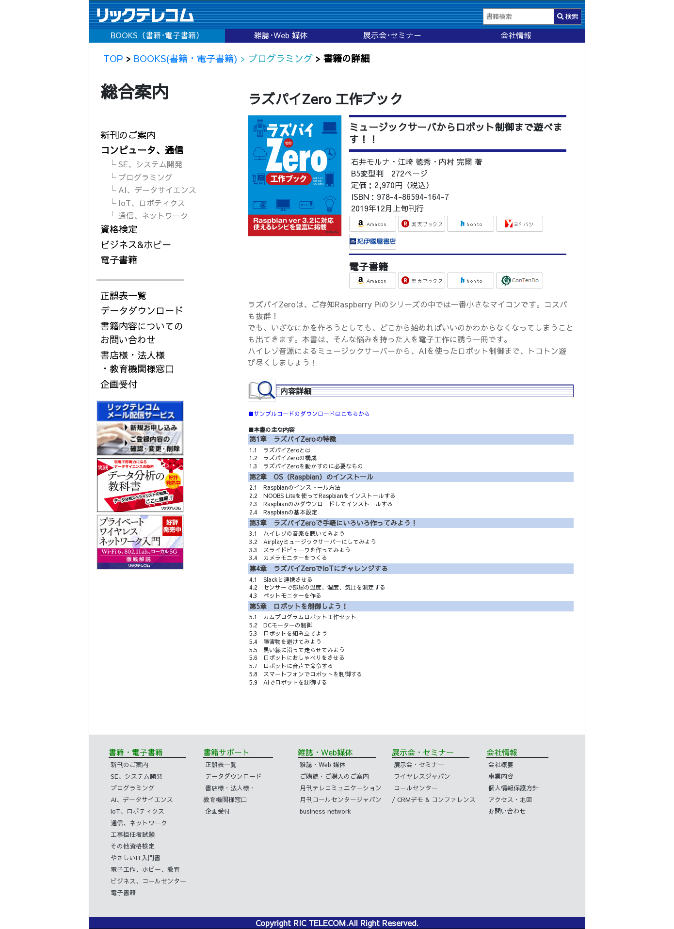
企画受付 (118, 384)
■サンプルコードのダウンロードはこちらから (309, 413)
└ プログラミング (140, 177)
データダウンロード (141, 310)
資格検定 (118, 229)
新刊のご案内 (128, 134)
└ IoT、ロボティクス (146, 202)
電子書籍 (118, 259)
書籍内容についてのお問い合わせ (141, 333)
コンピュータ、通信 (141, 150)
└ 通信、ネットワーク (148, 215)
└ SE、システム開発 (145, 164)
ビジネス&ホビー (135, 244)
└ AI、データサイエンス (152, 189)
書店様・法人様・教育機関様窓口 (137, 362)
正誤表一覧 (123, 295)
